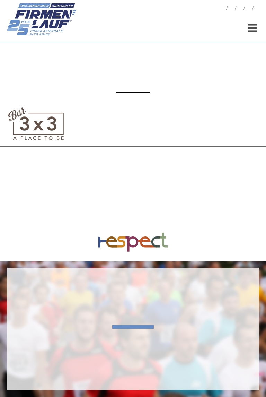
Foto (231, 9)
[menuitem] (257, 9)
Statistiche (240, 9)
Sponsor (248, 9)
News (222, 9)
